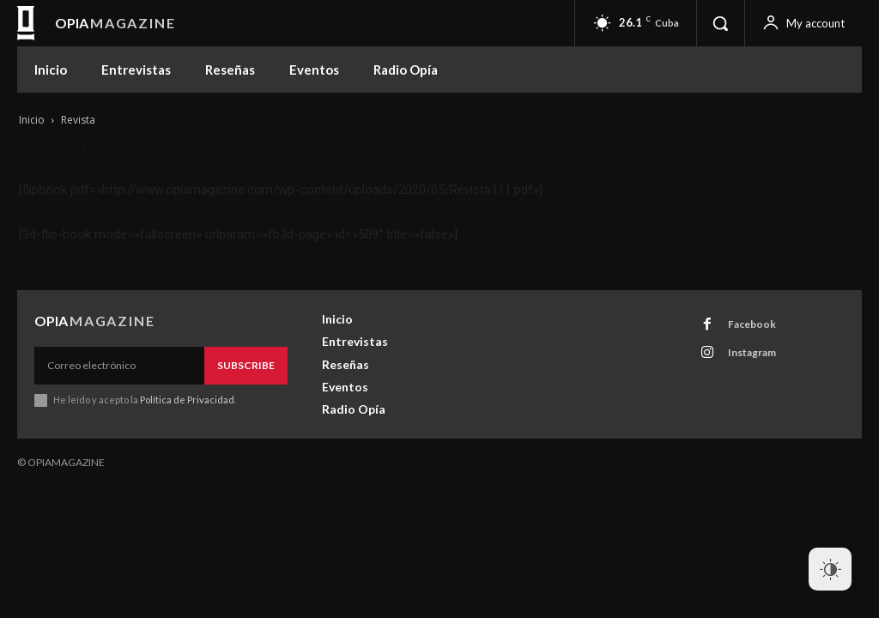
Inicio (32, 119)
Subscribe (246, 365)
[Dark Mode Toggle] (830, 569)
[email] (119, 366)
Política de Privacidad (187, 399)
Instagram (752, 352)
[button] (720, 23)
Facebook (752, 324)
